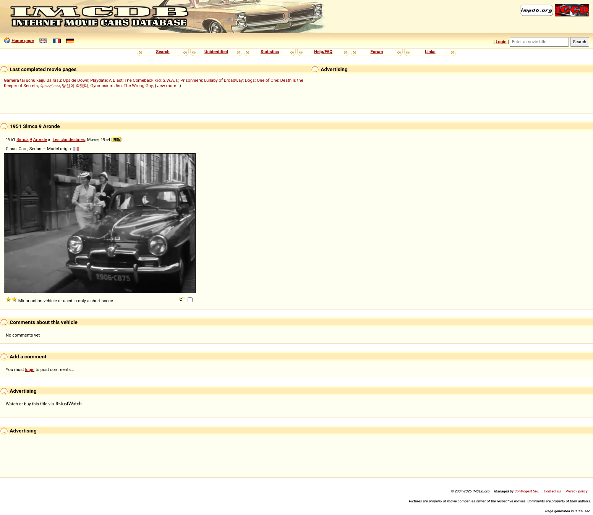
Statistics (270, 51)
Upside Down (75, 80)
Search (162, 51)
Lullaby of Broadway (223, 80)
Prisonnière (191, 80)
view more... (168, 85)
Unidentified (216, 51)
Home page (22, 40)
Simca (22, 139)
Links (430, 51)
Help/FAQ (323, 51)
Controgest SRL (526, 491)
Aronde (40, 139)
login (30, 369)
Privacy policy (576, 491)
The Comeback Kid (143, 80)
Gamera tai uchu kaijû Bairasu (32, 80)
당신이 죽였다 (75, 85)
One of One (267, 80)
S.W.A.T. (170, 80)
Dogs (250, 80)
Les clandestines (69, 139)
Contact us (552, 491)
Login (501, 41)
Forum (377, 51)
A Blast (116, 80)
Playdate (98, 80)
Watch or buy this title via (43, 403)
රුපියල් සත (50, 85)
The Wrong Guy (138, 85)
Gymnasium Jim (106, 85)
